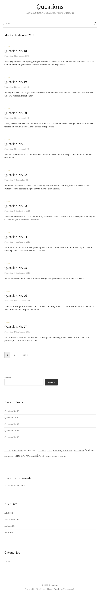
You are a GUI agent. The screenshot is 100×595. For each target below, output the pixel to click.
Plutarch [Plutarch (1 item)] (48, 456)
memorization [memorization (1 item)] (8, 456)
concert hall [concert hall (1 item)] (42, 451)
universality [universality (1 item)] (63, 456)
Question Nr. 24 (15, 237)
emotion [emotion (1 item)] (49, 451)
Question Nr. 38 (11, 424)
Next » (24, 354)
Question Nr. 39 (11, 417)
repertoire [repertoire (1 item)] (55, 456)
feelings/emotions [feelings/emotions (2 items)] (62, 450)
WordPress (40, 589)
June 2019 (8, 532)
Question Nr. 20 (15, 113)
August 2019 (9, 526)
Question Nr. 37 (11, 430)
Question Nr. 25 (15, 268)
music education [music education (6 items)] (29, 455)
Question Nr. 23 (15, 206)
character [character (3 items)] (30, 450)
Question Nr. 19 (15, 82)
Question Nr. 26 (15, 296)
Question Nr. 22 (15, 175)
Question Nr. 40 (11, 411)
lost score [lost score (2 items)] (79, 450)
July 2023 (8, 513)
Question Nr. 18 (15, 51)
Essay (7, 47)
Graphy (57, 589)
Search (7, 377)
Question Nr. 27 (15, 327)
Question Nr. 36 (11, 437)
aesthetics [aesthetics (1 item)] (7, 451)
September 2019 (12, 519)
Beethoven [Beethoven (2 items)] (17, 450)
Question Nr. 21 (15, 144)
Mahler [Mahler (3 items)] (89, 450)
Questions (50, 7)
